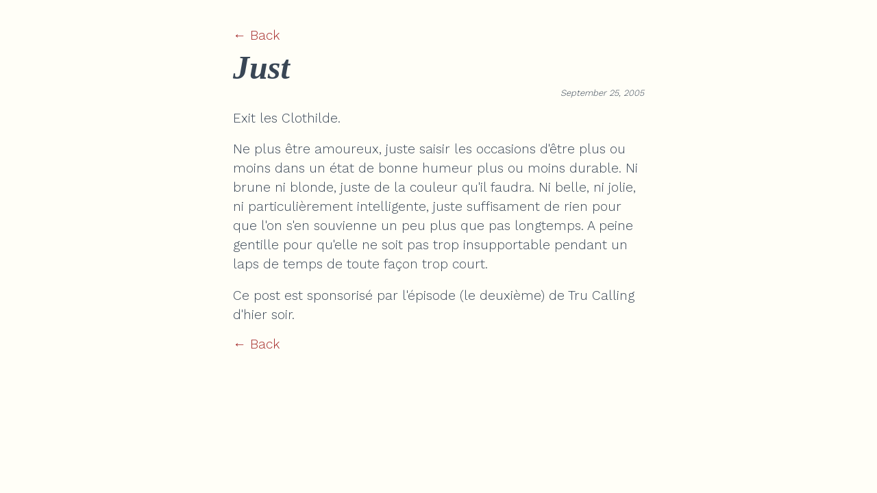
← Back (256, 35)
